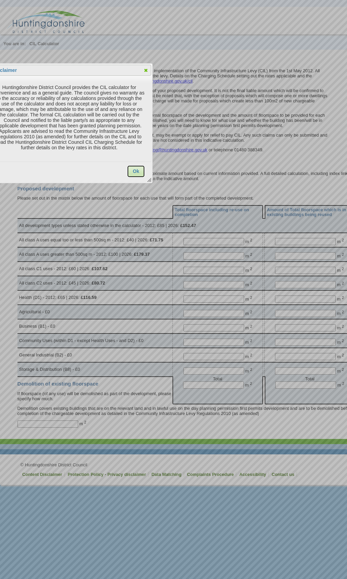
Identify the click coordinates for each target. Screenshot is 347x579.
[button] (145, 70)
